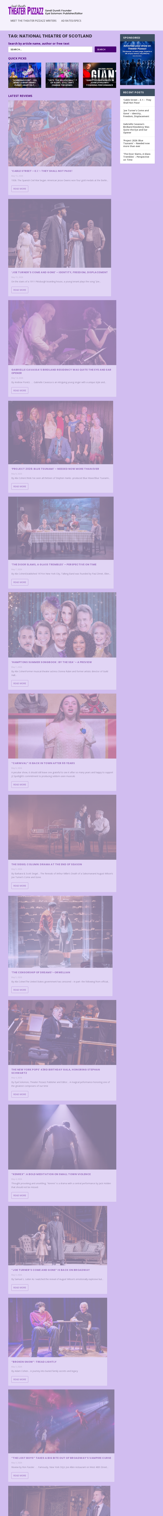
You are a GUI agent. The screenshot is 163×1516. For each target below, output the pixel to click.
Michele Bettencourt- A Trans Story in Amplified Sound (85, 1381)
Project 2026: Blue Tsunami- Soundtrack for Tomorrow (32, 1352)
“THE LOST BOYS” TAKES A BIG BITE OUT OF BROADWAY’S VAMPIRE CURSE (87, 600)
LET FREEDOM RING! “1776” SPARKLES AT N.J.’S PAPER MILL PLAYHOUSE (32, 976)
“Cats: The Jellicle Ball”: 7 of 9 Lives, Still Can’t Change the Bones (34, 1429)
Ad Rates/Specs (71, 21)
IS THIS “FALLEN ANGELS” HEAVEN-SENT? (28, 1130)
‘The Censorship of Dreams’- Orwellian (32, 457)
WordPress (59, 1512)
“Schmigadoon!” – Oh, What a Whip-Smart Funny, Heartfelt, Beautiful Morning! (90, 832)
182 (106, 1498)
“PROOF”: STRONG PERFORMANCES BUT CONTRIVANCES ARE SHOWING (32, 1054)
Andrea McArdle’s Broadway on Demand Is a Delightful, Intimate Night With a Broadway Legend (89, 1146)
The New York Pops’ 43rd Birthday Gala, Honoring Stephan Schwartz (86, 448)
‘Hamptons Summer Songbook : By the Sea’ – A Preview (90, 293)
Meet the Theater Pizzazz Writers (33, 21)
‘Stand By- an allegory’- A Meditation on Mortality (87, 1230)
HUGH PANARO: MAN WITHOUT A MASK (89, 915)
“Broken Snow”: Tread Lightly (34, 605)
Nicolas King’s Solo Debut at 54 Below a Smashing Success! (34, 674)
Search (101, 52)
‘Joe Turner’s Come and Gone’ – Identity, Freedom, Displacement (89, 146)
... (99, 1498)
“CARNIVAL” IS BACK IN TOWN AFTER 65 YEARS (31, 374)
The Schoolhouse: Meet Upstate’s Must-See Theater (32, 1278)
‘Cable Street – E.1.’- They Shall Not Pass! (30, 144)
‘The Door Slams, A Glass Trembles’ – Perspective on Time (31, 298)
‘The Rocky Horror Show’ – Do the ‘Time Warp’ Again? (90, 681)
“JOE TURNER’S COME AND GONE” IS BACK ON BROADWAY (90, 524)
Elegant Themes (30, 1512)
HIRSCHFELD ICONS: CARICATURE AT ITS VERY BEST (34, 748)
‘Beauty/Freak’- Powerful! (31, 824)
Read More (19, 171)
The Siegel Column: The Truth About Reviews (89, 755)
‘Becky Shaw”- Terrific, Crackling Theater (85, 990)
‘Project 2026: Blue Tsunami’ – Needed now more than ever (90, 218)
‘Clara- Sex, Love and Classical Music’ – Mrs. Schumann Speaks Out (29, 898)
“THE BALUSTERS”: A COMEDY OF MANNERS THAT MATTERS (33, 1212)
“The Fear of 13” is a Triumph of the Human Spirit (88, 1305)
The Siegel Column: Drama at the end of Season (88, 367)
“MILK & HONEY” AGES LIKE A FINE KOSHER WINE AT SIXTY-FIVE (89, 1457)
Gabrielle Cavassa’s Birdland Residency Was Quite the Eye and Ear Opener (33, 221)
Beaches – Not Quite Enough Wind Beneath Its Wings (88, 1068)
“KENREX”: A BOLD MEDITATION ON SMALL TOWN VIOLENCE (32, 532)
